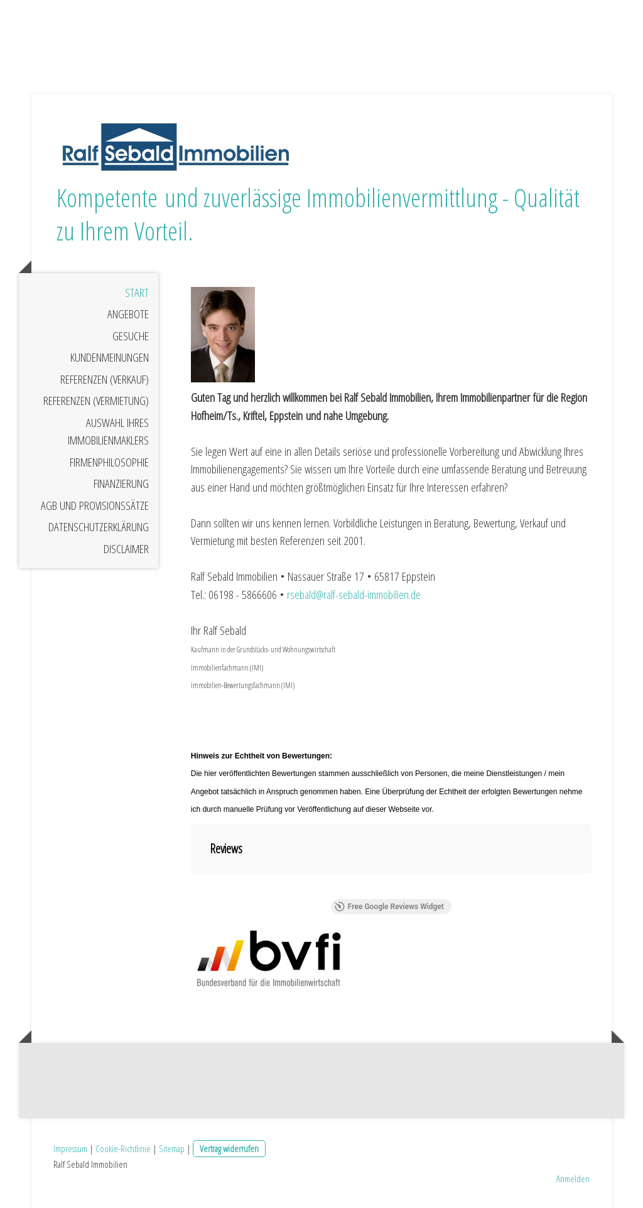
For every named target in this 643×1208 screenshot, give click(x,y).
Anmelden (573, 1178)
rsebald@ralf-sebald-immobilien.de (354, 594)
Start (137, 292)
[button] (191, 886)
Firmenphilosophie (109, 462)
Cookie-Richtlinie (123, 1148)
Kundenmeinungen (109, 357)
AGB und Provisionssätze (95, 505)
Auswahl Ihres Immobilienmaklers (108, 431)
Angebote (128, 314)
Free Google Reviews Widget (389, 907)
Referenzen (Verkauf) (104, 379)
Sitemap (172, 1148)
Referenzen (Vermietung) (96, 400)
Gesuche (130, 336)
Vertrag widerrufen (229, 1148)
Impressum (70, 1148)
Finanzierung (121, 483)
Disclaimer (126, 549)
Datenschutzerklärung (98, 527)
